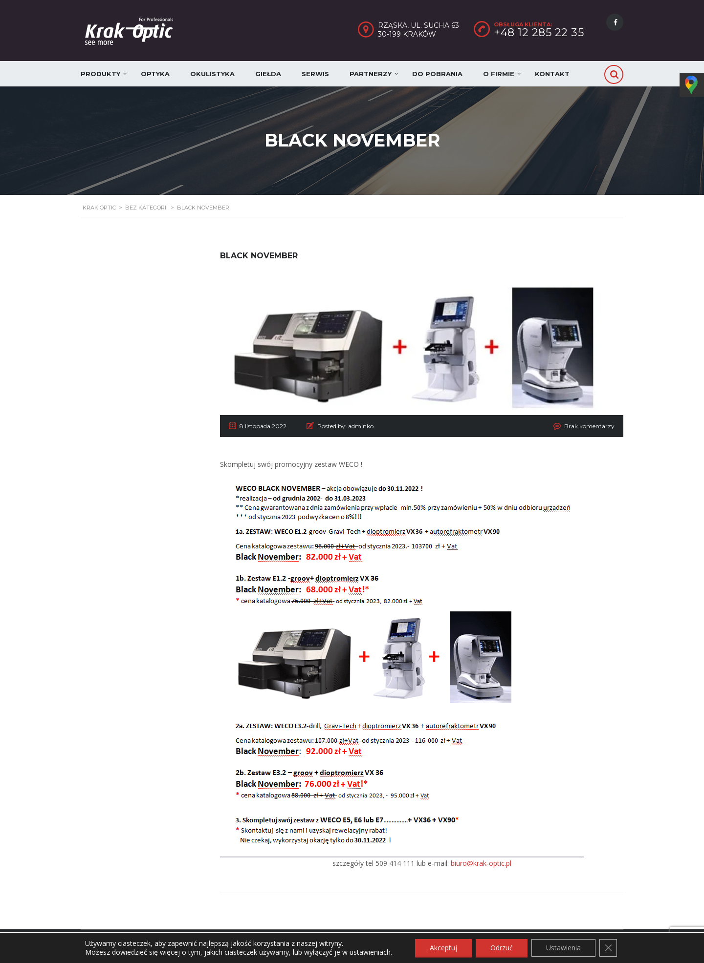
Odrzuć (501, 947)
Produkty (100, 74)
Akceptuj (443, 947)
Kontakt (552, 74)
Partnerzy (371, 74)
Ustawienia (563, 947)
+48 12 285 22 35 (539, 32)
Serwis (315, 74)
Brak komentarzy (589, 426)
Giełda (268, 74)
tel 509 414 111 (390, 863)
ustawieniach (370, 952)
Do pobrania (437, 74)
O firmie (498, 74)
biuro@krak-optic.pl (481, 863)
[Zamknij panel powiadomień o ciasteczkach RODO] (608, 948)
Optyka (155, 74)
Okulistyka (212, 74)
